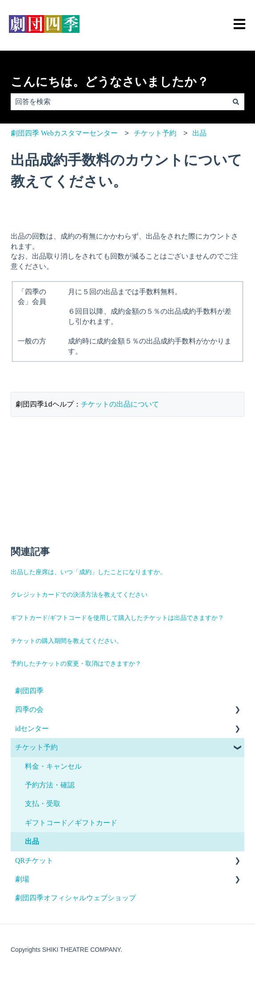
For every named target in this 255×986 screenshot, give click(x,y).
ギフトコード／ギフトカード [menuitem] (71, 823)
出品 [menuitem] (32, 842)
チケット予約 (155, 133)
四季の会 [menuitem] (29, 710)
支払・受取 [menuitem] (42, 804)
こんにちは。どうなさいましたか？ (110, 81)
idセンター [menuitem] (32, 729)
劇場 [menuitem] (22, 879)
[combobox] (119, 101)
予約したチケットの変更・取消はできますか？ (76, 664)
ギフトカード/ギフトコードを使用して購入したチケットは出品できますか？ (117, 618)
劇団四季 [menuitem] (29, 691)
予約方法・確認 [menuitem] (50, 785)
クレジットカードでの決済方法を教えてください (79, 595)
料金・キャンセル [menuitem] (53, 766)
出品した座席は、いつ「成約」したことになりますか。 (88, 572)
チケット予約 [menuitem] (36, 747)
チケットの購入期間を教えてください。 (67, 641)
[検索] (235, 101)
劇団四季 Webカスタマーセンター (64, 133)
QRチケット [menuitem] (34, 861)
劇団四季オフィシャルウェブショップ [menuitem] (75, 898)
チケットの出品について (120, 404)
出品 (199, 133)
